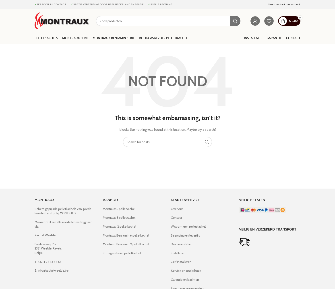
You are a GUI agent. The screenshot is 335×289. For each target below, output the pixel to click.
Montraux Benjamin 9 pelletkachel (126, 244)
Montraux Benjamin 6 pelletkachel (126, 235)
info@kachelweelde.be (51, 270)
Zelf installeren (181, 262)
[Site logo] (62, 21)
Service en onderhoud (186, 271)
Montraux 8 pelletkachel (119, 218)
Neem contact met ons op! (284, 4)
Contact (176, 218)
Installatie (177, 253)
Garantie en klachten (185, 280)
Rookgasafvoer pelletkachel (122, 253)
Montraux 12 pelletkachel (119, 227)
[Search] (168, 21)
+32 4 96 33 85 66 (48, 262)
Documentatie (181, 244)
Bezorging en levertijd (185, 235)
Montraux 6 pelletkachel (119, 209)
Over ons (177, 209)
